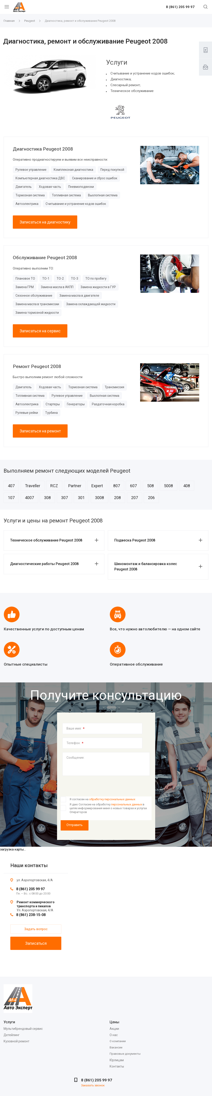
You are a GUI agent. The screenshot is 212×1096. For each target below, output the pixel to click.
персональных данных (126, 804)
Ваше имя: (75, 728)
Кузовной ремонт (16, 1041)
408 (186, 485)
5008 (168, 485)
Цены (114, 1022)
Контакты (117, 1066)
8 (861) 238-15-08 (31, 915)
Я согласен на (102, 799)
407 (11, 485)
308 (47, 497)
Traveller (32, 485)
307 (64, 497)
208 (117, 497)
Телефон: (75, 743)
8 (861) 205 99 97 (180, 7)
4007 (29, 497)
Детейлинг (12, 1035)
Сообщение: (75, 757)
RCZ (54, 485)
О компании (118, 1041)
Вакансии (116, 1047)
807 (116, 485)
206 (151, 497)
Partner (74, 485)
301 (81, 497)
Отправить (74, 825)
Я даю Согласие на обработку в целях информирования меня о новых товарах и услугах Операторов (108, 808)
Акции (114, 1028)
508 (150, 485)
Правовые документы (125, 1053)
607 (133, 485)
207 (134, 497)
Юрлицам (117, 1060)
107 (11, 497)
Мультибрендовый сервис (23, 1028)
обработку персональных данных (112, 799)
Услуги (9, 1022)
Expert (97, 485)
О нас (114, 1035)
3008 (99, 497)
